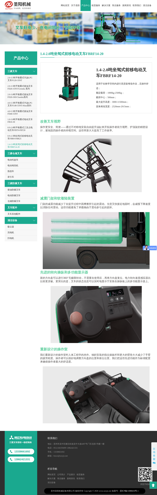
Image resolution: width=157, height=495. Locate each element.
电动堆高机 (13, 165)
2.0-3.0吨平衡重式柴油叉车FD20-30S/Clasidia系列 (20, 95)
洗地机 (11, 232)
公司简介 (61, 474)
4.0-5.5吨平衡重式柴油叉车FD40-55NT (20, 112)
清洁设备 (147, 5)
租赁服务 (96, 5)
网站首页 (65, 5)
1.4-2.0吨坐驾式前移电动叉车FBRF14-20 (20, 145)
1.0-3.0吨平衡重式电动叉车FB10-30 (20, 120)
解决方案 (106, 5)
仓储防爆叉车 (14, 201)
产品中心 (85, 5)
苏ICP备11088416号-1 (129, 491)
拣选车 (11, 171)
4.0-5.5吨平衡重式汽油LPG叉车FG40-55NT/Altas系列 (20, 104)
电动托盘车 (13, 160)
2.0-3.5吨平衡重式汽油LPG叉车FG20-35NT (20, 78)
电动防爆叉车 (14, 195)
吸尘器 (11, 227)
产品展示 (71, 474)
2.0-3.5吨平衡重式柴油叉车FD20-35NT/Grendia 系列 (20, 87)
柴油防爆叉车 (14, 190)
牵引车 (11, 177)
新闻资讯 (126, 5)
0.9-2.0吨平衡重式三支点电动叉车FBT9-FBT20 (20, 128)
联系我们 (137, 5)
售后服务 (116, 5)
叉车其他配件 (14, 214)
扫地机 (11, 238)
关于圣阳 (75, 5)
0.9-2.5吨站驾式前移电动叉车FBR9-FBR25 (20, 137)
